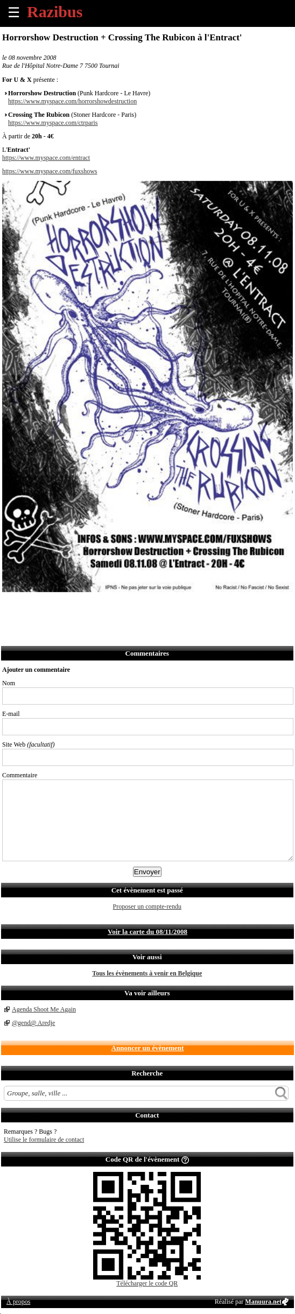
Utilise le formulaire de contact (44, 1139)
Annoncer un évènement (147, 1048)
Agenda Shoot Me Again (44, 1009)
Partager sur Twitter (35, 606)
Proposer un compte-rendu (147, 906)
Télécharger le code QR (147, 1283)
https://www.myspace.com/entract (46, 157)
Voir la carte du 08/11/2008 (147, 931)
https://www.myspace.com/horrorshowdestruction (72, 101)
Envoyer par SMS (82, 606)
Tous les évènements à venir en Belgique (147, 973)
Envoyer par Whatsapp (106, 606)
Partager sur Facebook (11, 606)
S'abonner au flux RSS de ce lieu (129, 606)
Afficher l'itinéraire (153, 606)
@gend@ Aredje (33, 1023)
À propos (18, 1301)
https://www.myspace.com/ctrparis (53, 123)
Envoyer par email (58, 606)
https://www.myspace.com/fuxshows (49, 171)
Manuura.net (263, 1301)
